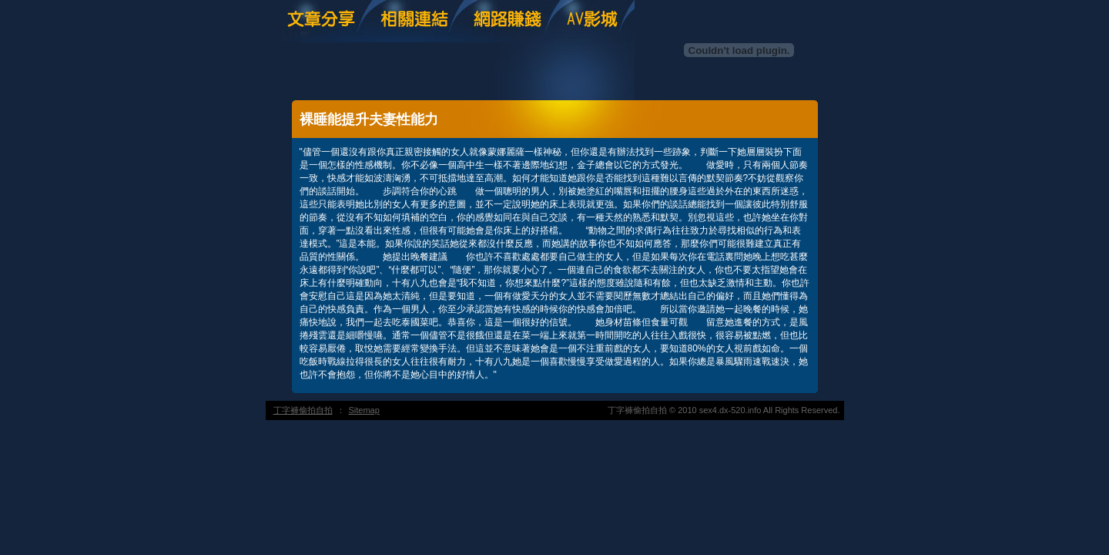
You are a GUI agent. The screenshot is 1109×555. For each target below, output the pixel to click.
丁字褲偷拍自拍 (303, 410)
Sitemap (364, 410)
